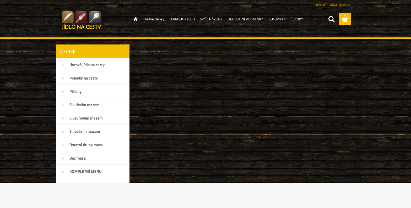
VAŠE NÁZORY (211, 19)
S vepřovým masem (86, 118)
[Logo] (92, 19)
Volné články (154, 19)
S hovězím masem (84, 131)
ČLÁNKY (296, 19)
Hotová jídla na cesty (87, 65)
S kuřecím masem (84, 105)
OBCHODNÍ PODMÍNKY (245, 19)
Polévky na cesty (83, 78)
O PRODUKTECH (182, 19)
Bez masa (77, 158)
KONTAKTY (276, 19)
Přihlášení (319, 4)
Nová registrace (340, 4)
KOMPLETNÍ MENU (85, 171)
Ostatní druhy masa (86, 145)
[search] (331, 19)
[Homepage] (135, 19)
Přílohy (75, 91)
